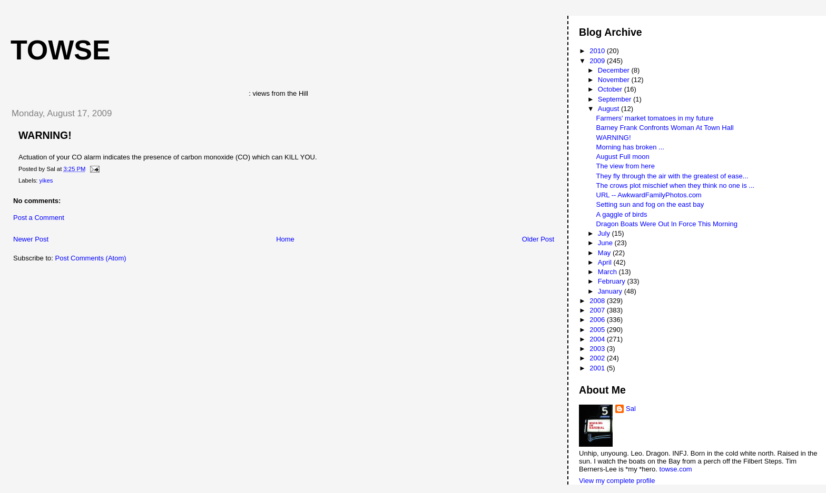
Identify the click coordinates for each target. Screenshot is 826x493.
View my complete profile (617, 481)
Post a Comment (38, 218)
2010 (598, 51)
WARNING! (45, 135)
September (615, 99)
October (611, 89)
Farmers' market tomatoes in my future (655, 118)
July (605, 233)
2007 (598, 310)
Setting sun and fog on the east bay (650, 204)
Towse (61, 50)
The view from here (625, 166)
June (606, 243)
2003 (598, 349)
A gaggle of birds (621, 214)
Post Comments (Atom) (90, 258)
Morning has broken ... (630, 147)
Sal (631, 408)
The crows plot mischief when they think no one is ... (675, 185)
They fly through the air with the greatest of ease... (672, 176)
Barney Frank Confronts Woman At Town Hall (665, 128)
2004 (598, 339)
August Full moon (623, 156)
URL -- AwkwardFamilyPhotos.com (649, 195)
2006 (598, 320)
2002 (598, 358)
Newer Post (30, 239)
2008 (598, 301)
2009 (598, 61)
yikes (46, 180)
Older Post (538, 239)
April (606, 262)
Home (285, 239)
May (605, 253)
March (608, 272)
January (611, 291)
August (609, 109)
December (615, 70)
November (615, 80)
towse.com (676, 469)
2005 (598, 330)
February (612, 281)
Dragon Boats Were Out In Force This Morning (667, 224)
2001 (598, 368)
